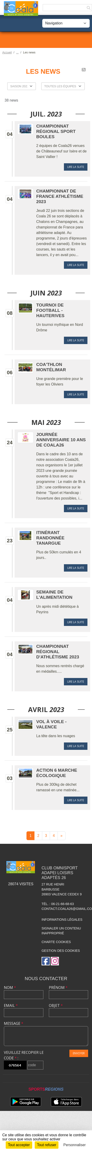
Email (11, 1005)
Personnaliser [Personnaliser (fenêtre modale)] (74, 1145)
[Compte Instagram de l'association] (55, 961)
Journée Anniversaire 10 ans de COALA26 (61, 439)
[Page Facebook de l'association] (46, 961)
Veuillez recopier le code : (24, 1055)
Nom (10, 987)
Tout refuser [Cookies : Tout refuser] (46, 1145)
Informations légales (62, 919)
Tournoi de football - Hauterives (50, 310)
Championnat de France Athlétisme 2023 (59, 196)
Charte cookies (56, 942)
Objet (56, 1005)
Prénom (58, 987)
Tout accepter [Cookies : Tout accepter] (19, 1145)
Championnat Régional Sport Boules (56, 131)
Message (13, 1023)
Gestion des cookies (61, 950)
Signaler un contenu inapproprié (61, 930)
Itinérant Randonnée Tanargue (50, 538)
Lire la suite (75, 167)
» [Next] (61, 836)
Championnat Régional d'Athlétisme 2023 (57, 651)
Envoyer (79, 1053)
